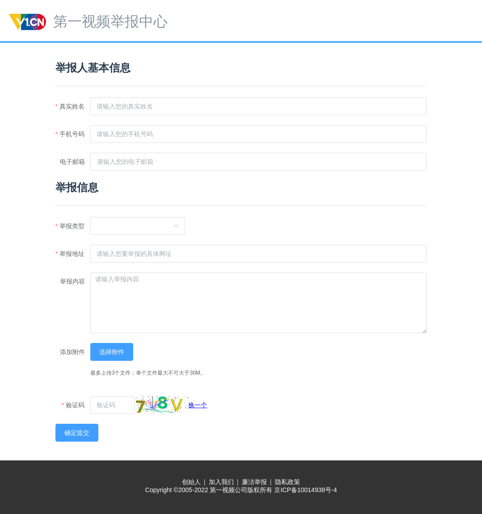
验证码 (75, 405)
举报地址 (72, 253)
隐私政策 (287, 481)
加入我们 (221, 481)
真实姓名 (72, 106)
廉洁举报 (254, 481)
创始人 (191, 481)
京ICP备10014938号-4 (305, 489)
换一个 (197, 405)
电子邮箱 (72, 161)
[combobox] (133, 226)
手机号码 (72, 134)
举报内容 (72, 281)
